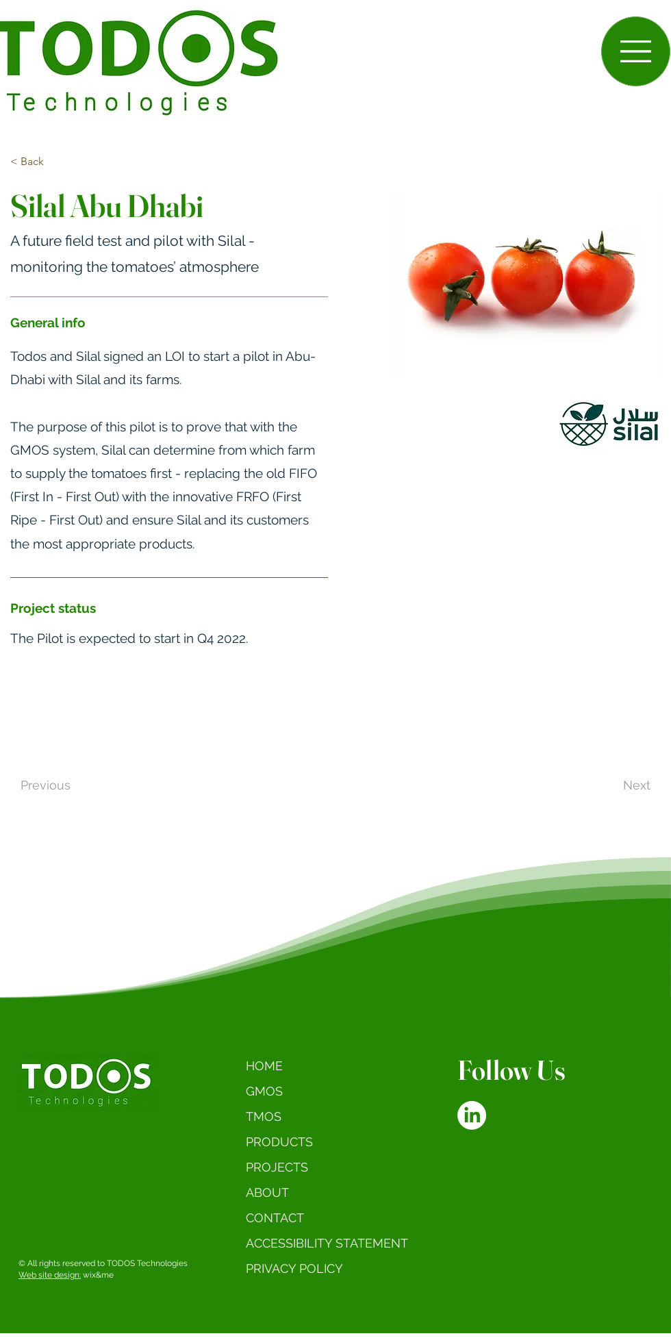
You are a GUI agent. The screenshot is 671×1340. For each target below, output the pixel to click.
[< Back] (32, 162)
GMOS (264, 1091)
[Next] (604, 785)
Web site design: (49, 1275)
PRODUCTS (279, 1142)
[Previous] (76, 785)
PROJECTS (277, 1167)
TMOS (263, 1116)
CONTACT (275, 1218)
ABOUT (267, 1192)
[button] (635, 51)
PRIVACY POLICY (294, 1268)
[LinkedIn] (471, 1115)
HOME (264, 1066)
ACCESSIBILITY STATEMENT (329, 1243)
